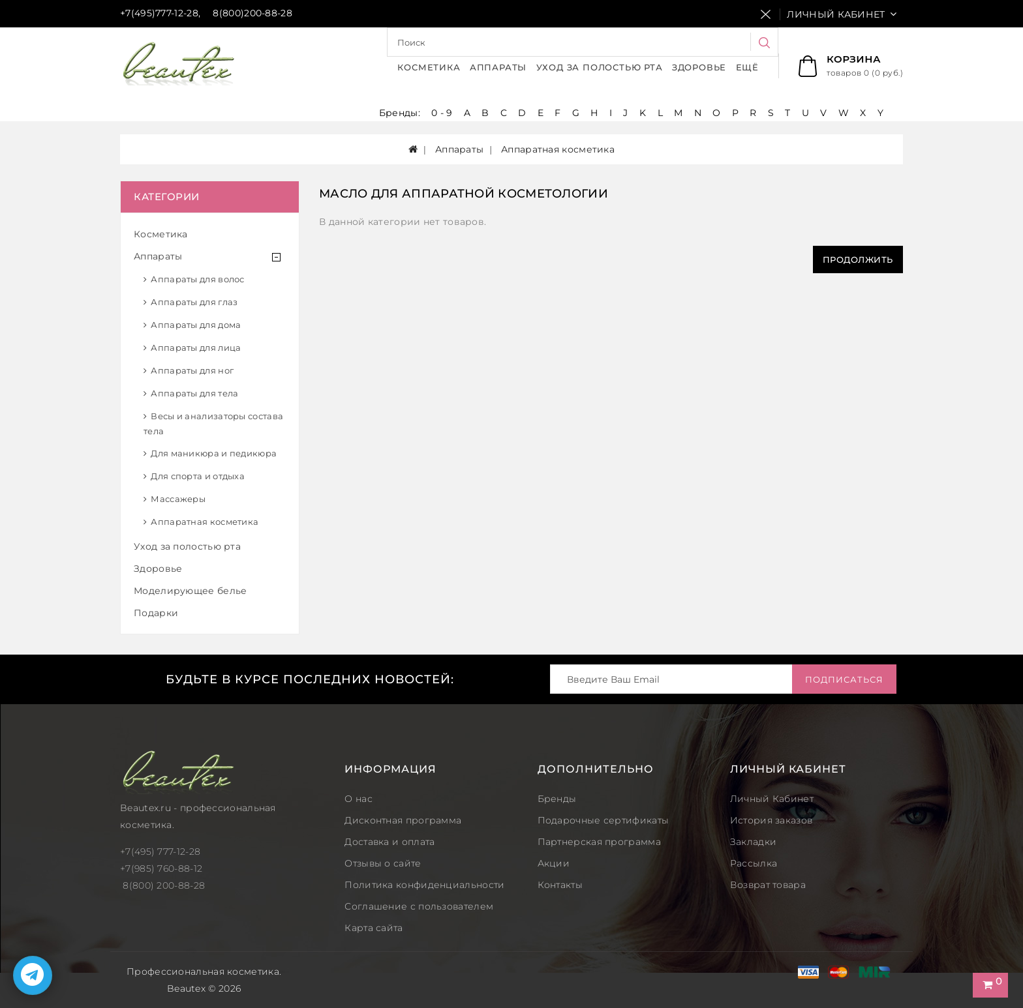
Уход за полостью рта (599, 67)
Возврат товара (768, 885)
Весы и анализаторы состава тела (213, 423)
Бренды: (401, 113)
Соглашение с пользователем (418, 906)
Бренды (557, 799)
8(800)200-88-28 (252, 13)
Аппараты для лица (196, 347)
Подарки (156, 613)
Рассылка (753, 863)
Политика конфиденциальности (424, 885)
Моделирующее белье (190, 591)
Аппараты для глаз (194, 302)
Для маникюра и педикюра (214, 453)
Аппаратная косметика (204, 521)
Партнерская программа (599, 842)
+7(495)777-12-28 (159, 13)
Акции (554, 863)
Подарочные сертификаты (603, 820)
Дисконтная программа (402, 820)
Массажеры (178, 499)
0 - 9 (442, 113)
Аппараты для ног (192, 370)
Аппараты (498, 67)
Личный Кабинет (772, 799)
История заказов (771, 820)
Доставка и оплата (389, 842)
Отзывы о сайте (382, 863)
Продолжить (858, 259)
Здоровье (699, 67)
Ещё (747, 67)
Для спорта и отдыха (198, 476)
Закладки (753, 842)
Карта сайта (373, 928)
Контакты (560, 885)
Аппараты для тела (194, 393)
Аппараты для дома (196, 324)
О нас (358, 799)
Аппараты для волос (197, 279)
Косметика (428, 67)
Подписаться (844, 679)
